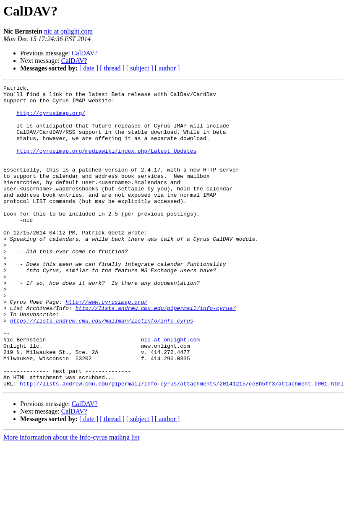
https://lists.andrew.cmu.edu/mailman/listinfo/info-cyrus (101, 368)
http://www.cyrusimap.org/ (106, 345)
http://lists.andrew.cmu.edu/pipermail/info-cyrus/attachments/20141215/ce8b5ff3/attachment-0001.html (182, 444)
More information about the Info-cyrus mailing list (71, 497)
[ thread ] (112, 68)
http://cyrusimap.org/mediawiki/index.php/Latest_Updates (106, 164)
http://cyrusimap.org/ (50, 119)
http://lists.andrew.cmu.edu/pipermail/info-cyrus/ (156, 353)
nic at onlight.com (68, 31)
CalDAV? (85, 53)
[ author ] (167, 68)
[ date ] (88, 68)
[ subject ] (139, 68)
